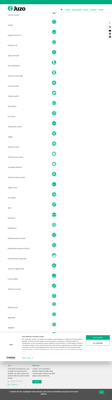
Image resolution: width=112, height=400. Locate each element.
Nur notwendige (98, 382)
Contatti (100, 10)
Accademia (93, 10)
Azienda (85, 10)
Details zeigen (26, 396)
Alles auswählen (98, 376)
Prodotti (67, 10)
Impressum (69, 392)
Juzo (9, 366)
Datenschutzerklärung (56, 392)
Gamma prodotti (77, 10)
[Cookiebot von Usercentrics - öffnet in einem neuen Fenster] (11, 396)
